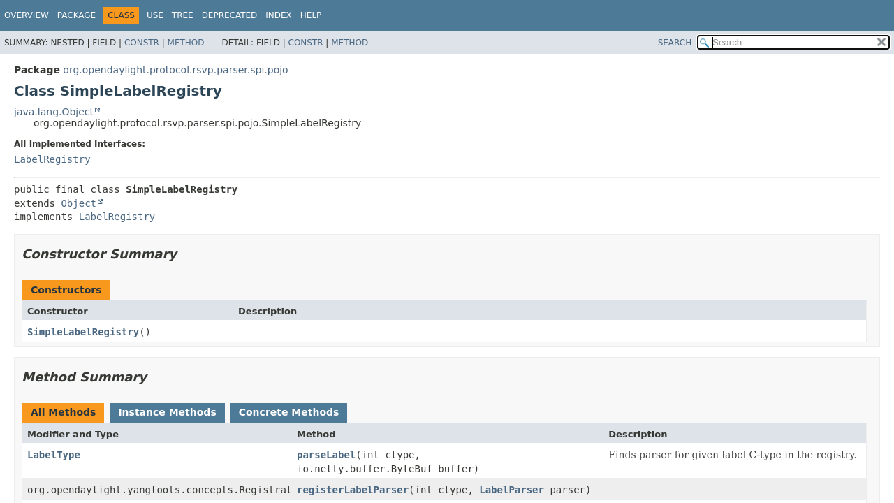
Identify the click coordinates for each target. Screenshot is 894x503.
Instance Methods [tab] (167, 412)
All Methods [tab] (63, 412)
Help (311, 15)
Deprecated (230, 15)
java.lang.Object (54, 111)
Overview (26, 15)
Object (78, 203)
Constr (141, 43)
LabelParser (511, 489)
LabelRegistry (52, 159)
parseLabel (326, 454)
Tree (182, 15)
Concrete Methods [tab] (289, 412)
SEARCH (675, 43)
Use (155, 15)
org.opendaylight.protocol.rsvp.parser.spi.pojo (175, 69)
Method (186, 43)
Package (76, 15)
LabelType (53, 454)
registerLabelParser (353, 489)
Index (278, 15)
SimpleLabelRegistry (83, 331)
